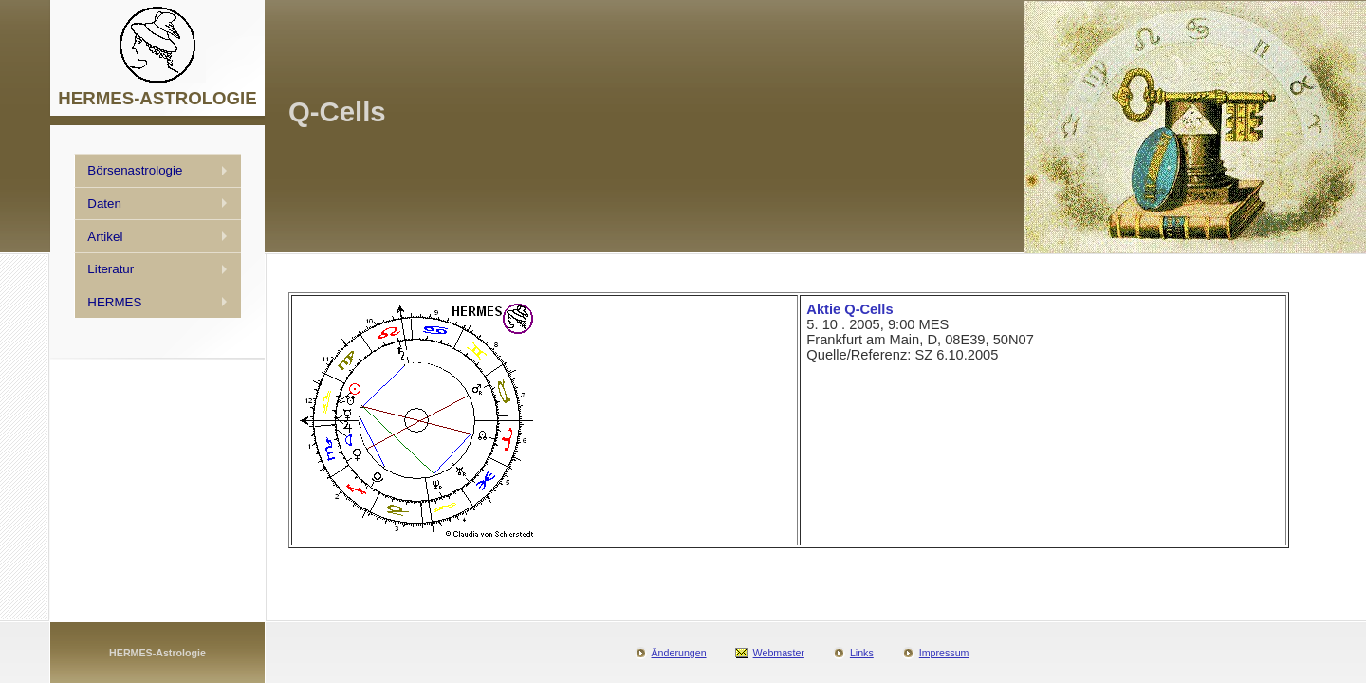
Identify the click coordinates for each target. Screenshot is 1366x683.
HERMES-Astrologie (157, 652)
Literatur (110, 269)
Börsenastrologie (134, 170)
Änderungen (679, 652)
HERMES (114, 302)
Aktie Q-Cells (849, 309)
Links (862, 652)
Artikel (104, 237)
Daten (104, 203)
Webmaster (778, 652)
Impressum (944, 652)
